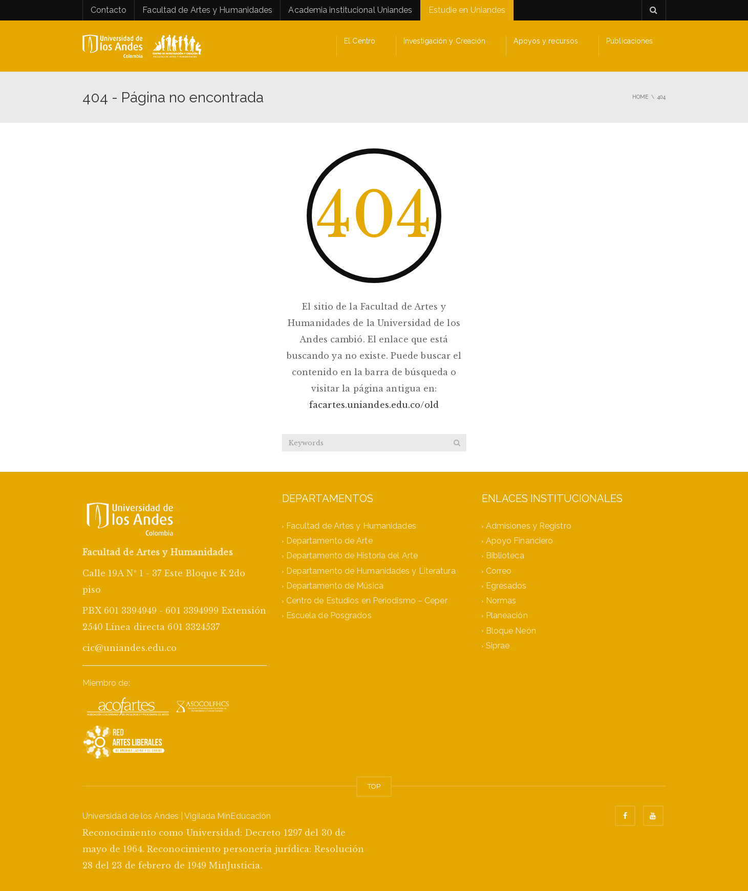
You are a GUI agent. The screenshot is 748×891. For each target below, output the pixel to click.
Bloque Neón (511, 631)
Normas (501, 601)
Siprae (498, 645)
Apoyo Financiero (519, 541)
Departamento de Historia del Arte (352, 556)
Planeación (507, 616)
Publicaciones (629, 41)
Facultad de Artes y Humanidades (207, 10)
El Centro (359, 41)
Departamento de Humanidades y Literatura (371, 571)
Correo (499, 571)
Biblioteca (505, 556)
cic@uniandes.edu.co (129, 648)
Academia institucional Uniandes (350, 10)
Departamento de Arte (329, 541)
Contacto (109, 10)
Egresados (506, 586)
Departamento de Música (334, 586)
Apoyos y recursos (546, 41)
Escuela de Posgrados (329, 616)
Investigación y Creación (444, 41)
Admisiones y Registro (528, 526)
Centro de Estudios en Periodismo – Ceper (366, 601)
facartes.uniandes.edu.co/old (374, 405)
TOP (374, 786)
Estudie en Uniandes (467, 10)
